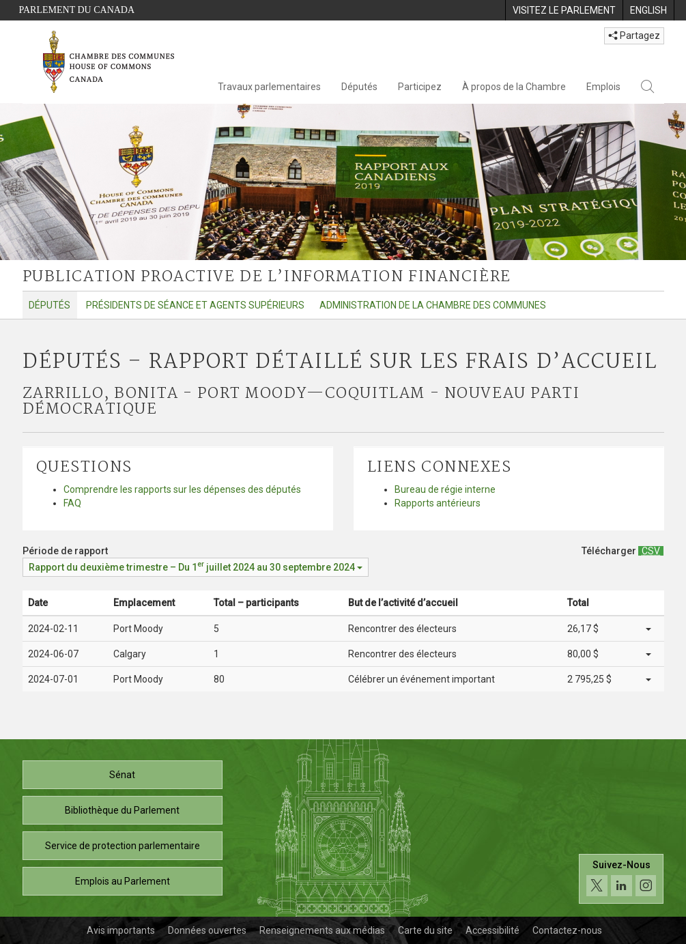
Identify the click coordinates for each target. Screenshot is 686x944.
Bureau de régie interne (445, 489)
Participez (420, 86)
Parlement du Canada (77, 10)
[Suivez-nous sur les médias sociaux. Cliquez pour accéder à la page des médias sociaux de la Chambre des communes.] (621, 879)
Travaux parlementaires (269, 86)
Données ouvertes (207, 930)
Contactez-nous (567, 930)
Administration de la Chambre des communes (432, 305)
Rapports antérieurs (438, 503)
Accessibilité (492, 930)
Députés (359, 86)
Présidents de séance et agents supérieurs (195, 305)
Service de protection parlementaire (122, 845)
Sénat (122, 774)
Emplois (603, 86)
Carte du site (425, 930)
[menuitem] (564, 10)
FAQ (72, 503)
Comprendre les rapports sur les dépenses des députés (182, 489)
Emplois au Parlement (122, 881)
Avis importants (121, 930)
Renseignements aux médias (322, 930)
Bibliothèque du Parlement (122, 810)
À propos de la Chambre (514, 86)
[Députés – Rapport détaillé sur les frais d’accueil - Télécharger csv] (650, 551)
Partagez (634, 35)
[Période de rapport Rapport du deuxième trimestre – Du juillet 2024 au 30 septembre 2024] (196, 567)
